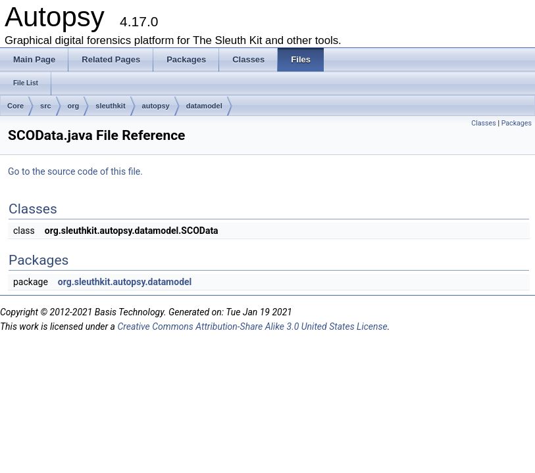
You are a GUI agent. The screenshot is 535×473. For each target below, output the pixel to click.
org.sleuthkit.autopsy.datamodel (125, 282)
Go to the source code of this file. (75, 171)
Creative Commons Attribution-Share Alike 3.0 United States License (252, 326)
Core (15, 106)
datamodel (204, 106)
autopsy (156, 106)
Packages (516, 123)
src (45, 106)
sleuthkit (110, 106)
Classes (483, 123)
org (74, 106)
